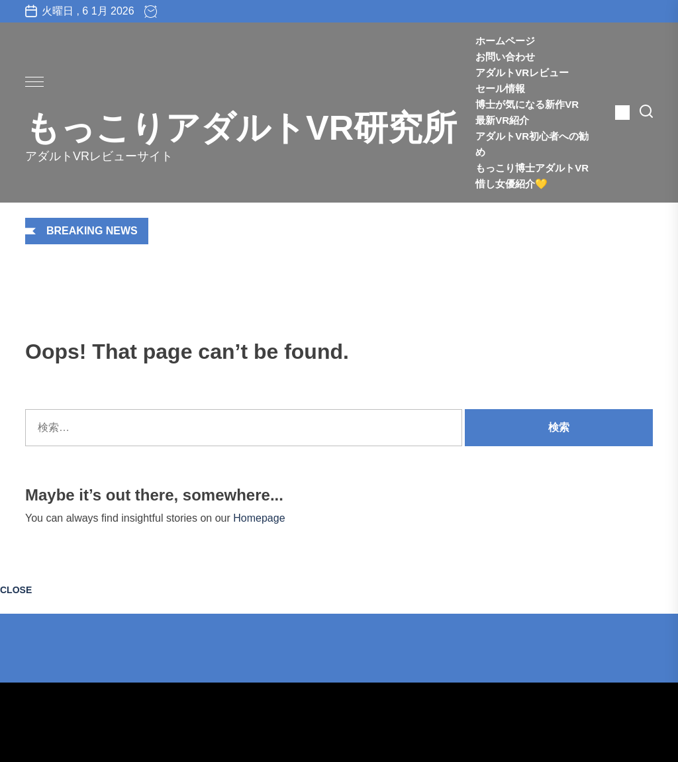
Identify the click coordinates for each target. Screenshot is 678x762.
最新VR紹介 (512, 120)
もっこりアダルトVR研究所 (241, 128)
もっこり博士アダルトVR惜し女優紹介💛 (532, 175)
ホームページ (505, 40)
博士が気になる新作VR (527, 104)
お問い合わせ (505, 56)
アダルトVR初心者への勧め (532, 144)
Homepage (259, 518)
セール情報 (500, 88)
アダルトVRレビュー (522, 72)
